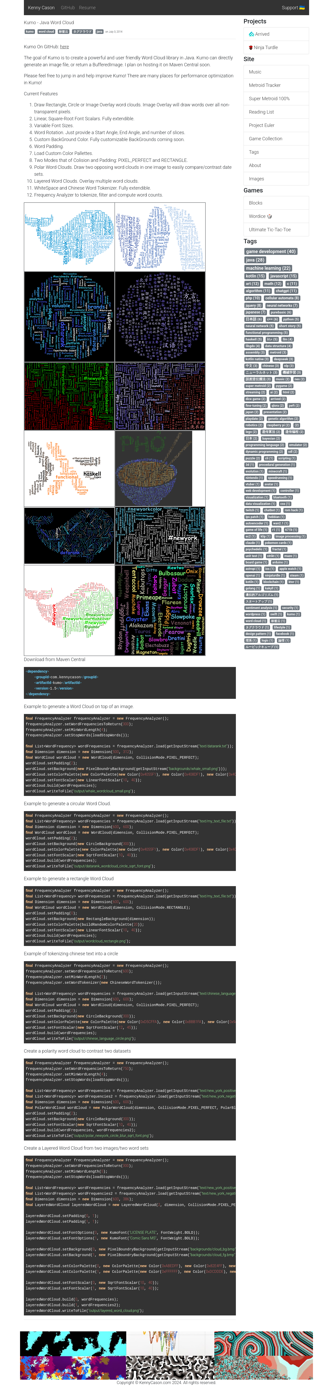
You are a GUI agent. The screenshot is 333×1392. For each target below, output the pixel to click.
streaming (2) (255, 392)
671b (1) (291, 530)
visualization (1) (257, 497)
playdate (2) (254, 419)
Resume (87, 7)
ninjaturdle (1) (275, 575)
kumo (30, 31)
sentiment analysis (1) (261, 608)
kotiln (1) (252, 582)
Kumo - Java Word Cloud (49, 22)
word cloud (46, 31)
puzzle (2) (253, 458)
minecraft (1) (278, 471)
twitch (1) (252, 510)
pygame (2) (284, 386)
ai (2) (274, 392)
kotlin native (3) (257, 359)
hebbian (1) (277, 517)
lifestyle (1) (282, 627)
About (255, 165)
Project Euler (261, 125)
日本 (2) (251, 438)
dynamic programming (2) (264, 451)
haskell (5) (254, 339)
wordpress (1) (255, 614)
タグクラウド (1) (257, 627)
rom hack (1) (294, 510)
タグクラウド (82, 31)
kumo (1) (293, 614)
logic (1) (267, 640)
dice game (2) (255, 399)
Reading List (261, 112)
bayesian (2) (271, 438)
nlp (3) (289, 366)
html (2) (288, 392)
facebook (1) (285, 634)
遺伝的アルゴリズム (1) (262, 595)
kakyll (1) (271, 588)
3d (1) (250, 465)
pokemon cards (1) (278, 543)
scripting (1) (286, 458)
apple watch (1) (290, 569)
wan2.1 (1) (280, 523)
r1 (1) (276, 530)
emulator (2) (298, 445)
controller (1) (289, 491)
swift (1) (276, 614)
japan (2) (252, 412)
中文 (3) (251, 366)
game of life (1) (256, 530)
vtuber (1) (253, 484)
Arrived (259, 34)
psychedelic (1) (256, 549)
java (99, 31)
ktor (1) (294, 582)
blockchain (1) (273, 582)
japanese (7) (256, 312)
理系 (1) (251, 640)
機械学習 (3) (292, 372)
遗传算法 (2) (271, 432)
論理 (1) (283, 640)
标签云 (63, 31)
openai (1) (253, 575)
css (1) (285, 504)
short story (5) (290, 326)
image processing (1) (291, 536)
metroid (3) (278, 352)
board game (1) (256, 562)
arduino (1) (280, 562)
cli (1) (269, 458)
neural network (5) (260, 326)
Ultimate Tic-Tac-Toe (270, 229)
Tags (254, 152)
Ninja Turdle (263, 47)
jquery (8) (254, 305)
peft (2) (294, 405)
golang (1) (253, 588)
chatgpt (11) (286, 291)
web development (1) (260, 491)
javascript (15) (284, 276)
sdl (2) (293, 451)
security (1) (290, 608)
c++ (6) (272, 319)
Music (255, 72)
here (64, 46)
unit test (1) (254, 556)
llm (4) (287, 339)
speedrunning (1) (280, 478)
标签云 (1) (278, 621)
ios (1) (269, 569)
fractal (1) (279, 549)
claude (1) (253, 543)
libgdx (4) (253, 346)
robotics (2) (254, 425)
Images (256, 178)
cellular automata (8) (282, 298)
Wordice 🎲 (260, 216)
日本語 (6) (254, 319)
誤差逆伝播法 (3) (258, 379)
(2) (297, 425)
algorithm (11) (258, 291)
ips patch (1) (254, 517)
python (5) (291, 319)
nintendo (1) (254, 478)
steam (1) (297, 575)
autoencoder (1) (257, 523)
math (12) (272, 283)
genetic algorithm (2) (283, 419)
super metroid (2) (258, 386)
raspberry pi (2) (278, 425)
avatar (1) (271, 484)
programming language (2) (265, 445)
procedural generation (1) (277, 465)
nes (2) (300, 379)
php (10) (253, 298)
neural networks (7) (282, 305)
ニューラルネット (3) (261, 372)
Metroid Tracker (265, 85)
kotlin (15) (255, 276)
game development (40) (270, 251)
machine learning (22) (268, 268)
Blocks (255, 203)
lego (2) (251, 432)
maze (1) (290, 556)
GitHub (68, 7)
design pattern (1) (258, 634)
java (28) (255, 260)
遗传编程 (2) (294, 432)
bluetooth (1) (282, 497)
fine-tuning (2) (256, 405)
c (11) (292, 283)
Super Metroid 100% (269, 98)
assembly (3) (255, 352)
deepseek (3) (283, 359)
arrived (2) (278, 399)
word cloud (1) (256, 621)
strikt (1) (273, 556)
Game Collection (265, 138)
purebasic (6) (281, 312)
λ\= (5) (272, 339)
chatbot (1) (272, 510)
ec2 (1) (251, 536)
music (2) (283, 379)
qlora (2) (278, 405)
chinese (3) (271, 366)
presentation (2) (275, 412)
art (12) (252, 283)
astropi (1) (253, 569)
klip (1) (266, 536)
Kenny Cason (41, 7)
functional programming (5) (267, 333)
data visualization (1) (260, 504)
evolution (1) (255, 471)
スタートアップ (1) (259, 601)
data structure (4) (278, 346)
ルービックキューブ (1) (262, 647)
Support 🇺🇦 (293, 7)
